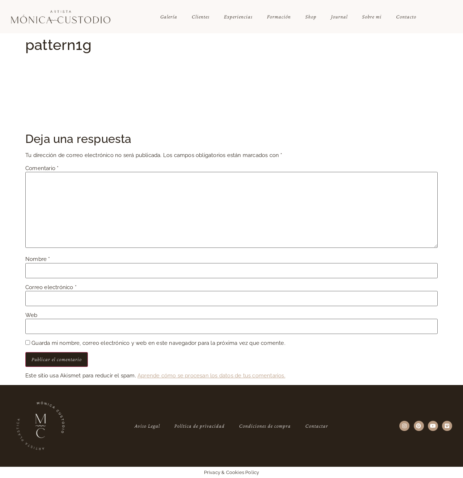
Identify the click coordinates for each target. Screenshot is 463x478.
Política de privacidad (199, 426)
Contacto (406, 17)
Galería (168, 17)
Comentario (42, 168)
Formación (279, 17)
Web (31, 315)
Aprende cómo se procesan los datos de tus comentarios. (211, 375)
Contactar (316, 426)
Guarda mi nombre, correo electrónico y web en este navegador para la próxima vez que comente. (158, 343)
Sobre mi (372, 17)
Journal (339, 17)
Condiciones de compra (265, 426)
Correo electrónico (51, 287)
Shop (311, 17)
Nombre (37, 259)
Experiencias (238, 17)
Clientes (200, 17)
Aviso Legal (147, 426)
